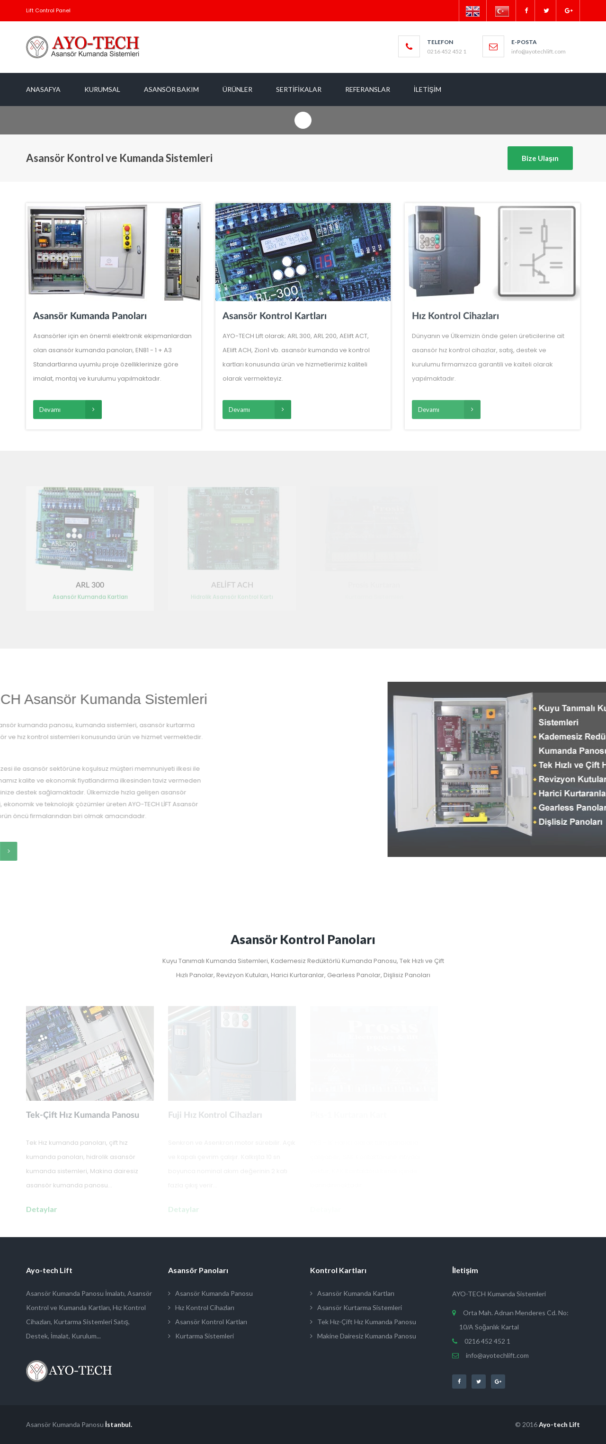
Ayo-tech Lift (559, 1424)
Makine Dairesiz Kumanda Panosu (363, 1336)
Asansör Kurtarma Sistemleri (356, 1307)
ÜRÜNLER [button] (237, 89)
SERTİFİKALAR (298, 89)
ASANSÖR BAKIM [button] (171, 89)
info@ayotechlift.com (494, 1355)
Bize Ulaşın (540, 158)
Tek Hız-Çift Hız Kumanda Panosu (363, 1322)
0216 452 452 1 (484, 1341)
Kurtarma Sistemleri (201, 1336)
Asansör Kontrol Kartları (207, 1322)
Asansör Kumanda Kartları (352, 1293)
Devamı (70, 409)
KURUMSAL (102, 89)
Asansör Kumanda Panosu (210, 1293)
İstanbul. (118, 1424)
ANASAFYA (43, 89)
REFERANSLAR (367, 89)
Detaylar (41, 1208)
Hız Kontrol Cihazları (201, 1307)
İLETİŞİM (427, 89)
